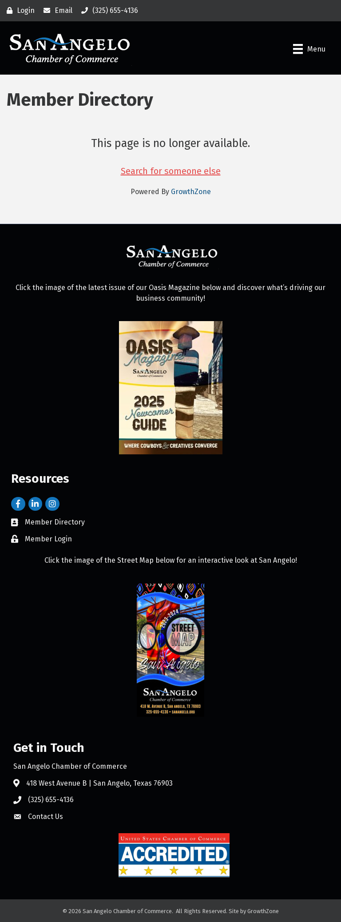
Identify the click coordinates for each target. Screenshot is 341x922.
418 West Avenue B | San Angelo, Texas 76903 (99, 783)
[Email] (55, 11)
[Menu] (309, 49)
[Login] (18, 11)
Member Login (48, 539)
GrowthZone (191, 191)
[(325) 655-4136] (107, 11)
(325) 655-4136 (51, 799)
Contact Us (45, 816)
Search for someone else (171, 171)
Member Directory (55, 522)
